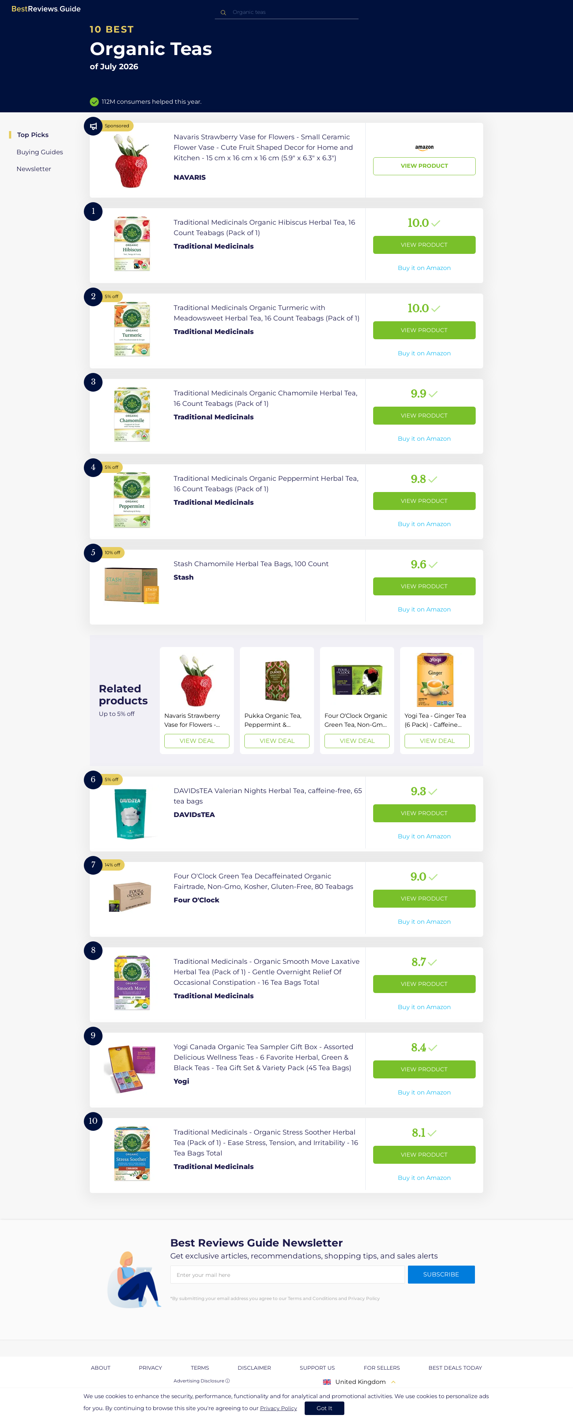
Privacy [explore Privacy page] (150, 1367)
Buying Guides (39, 152)
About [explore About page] (100, 1367)
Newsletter (33, 169)
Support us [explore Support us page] (317, 1367)
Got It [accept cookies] (324, 1408)
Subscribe (441, 1274)
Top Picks (33, 135)
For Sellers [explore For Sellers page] (382, 1367)
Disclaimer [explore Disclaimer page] (254, 1367)
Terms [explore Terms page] (200, 1367)
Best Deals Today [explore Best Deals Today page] (455, 1367)
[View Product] (286, 160)
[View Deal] (197, 700)
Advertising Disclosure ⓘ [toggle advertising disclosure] (202, 1381)
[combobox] (287, 12)
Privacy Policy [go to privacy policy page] (278, 1408)
